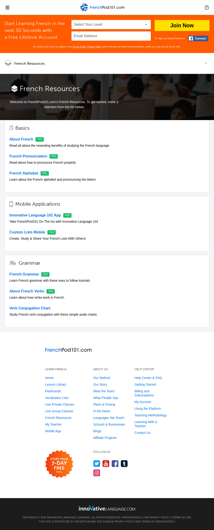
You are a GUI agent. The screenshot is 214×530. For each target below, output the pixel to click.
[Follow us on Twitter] (96, 463)
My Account (142, 402)
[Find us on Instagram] (96, 472)
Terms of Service (154, 521)
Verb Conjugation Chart (29, 308)
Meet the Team (103, 391)
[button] (207, 7)
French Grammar (24, 274)
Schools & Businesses (109, 424)
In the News (101, 411)
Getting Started (145, 384)
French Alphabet (23, 173)
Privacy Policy (94, 46)
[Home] (103, 11)
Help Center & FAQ (148, 378)
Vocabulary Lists (57, 398)
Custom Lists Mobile (27, 232)
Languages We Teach (108, 418)
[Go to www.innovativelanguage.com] (107, 508)
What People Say (105, 398)
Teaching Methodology (150, 415)
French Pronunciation (28, 156)
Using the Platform (147, 408)
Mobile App (53, 431)
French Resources (29, 63)
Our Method (101, 378)
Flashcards (53, 391)
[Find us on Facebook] (115, 463)
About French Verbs (26, 291)
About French (21, 139)
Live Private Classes (59, 404)
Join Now (182, 25)
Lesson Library (55, 384)
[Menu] (7, 7)
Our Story (100, 384)
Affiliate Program (105, 438)
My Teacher (53, 424)
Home (49, 378)
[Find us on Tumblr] (124, 463)
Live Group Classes (59, 411)
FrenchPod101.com (135, 517)
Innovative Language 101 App (35, 215)
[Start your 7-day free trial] (59, 464)
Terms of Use (79, 46)
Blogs (97, 431)
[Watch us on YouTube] (106, 463)
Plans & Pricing (104, 404)
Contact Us (142, 433)
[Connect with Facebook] (198, 38)
